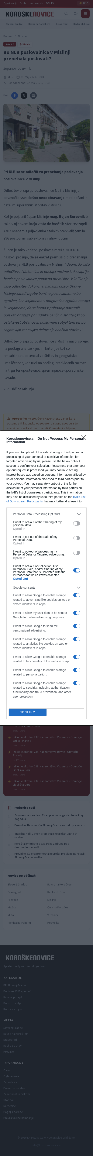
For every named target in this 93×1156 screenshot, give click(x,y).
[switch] (76, 523)
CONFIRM (28, 711)
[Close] (85, 439)
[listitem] (46, 514)
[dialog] (46, 578)
